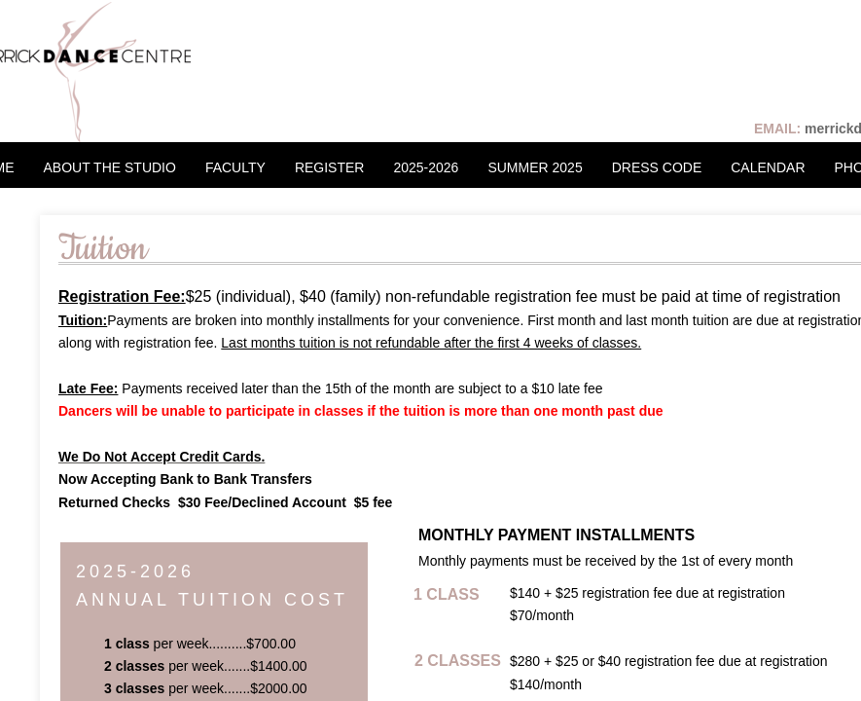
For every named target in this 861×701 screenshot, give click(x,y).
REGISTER (330, 167)
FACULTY (235, 167)
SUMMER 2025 (534, 167)
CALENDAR (768, 167)
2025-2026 (425, 167)
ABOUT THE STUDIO (110, 167)
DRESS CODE (657, 167)
